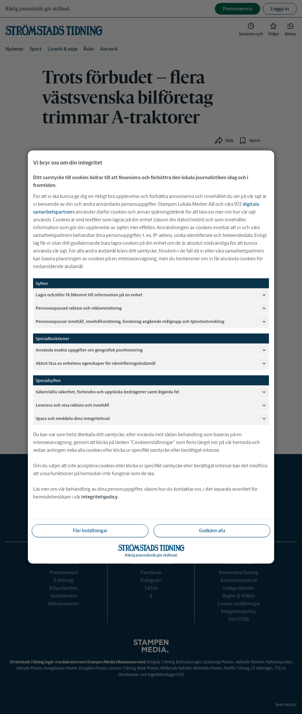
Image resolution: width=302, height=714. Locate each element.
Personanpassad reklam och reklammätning (151, 308)
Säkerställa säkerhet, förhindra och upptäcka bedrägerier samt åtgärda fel (151, 392)
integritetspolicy (99, 497)
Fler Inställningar (90, 531)
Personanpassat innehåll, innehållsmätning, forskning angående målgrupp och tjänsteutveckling (151, 321)
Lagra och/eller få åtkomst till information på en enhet (151, 295)
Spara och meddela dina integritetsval (151, 418)
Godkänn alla (212, 531)
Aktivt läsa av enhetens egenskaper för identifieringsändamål (151, 363)
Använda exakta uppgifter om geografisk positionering (151, 350)
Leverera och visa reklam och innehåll (151, 405)
